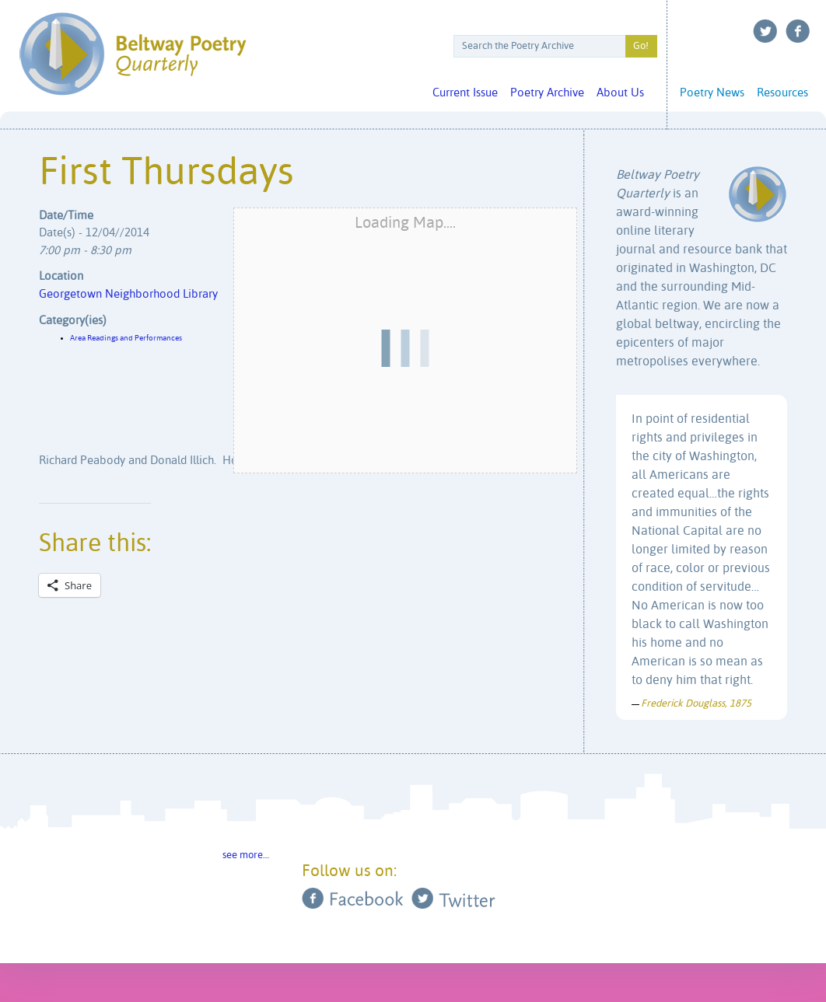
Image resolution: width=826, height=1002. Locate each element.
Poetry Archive (547, 93)
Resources (782, 93)
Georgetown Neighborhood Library (128, 294)
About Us (620, 93)
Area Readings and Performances (126, 338)
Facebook (798, 31)
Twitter (765, 31)
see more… (245, 855)
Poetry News (712, 93)
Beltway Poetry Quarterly (133, 54)
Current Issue (465, 93)
